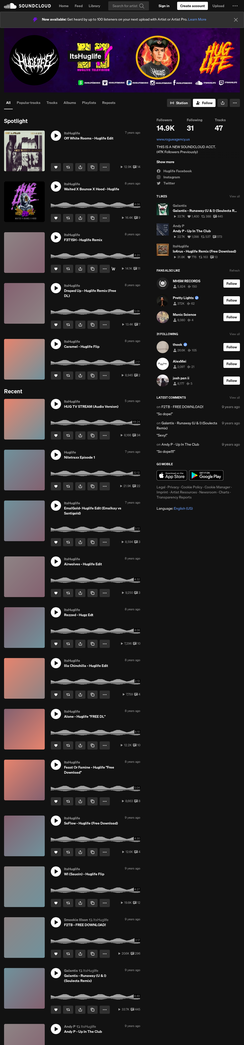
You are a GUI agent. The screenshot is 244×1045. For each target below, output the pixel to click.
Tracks (52, 102)
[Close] (236, 20)
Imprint (162, 492)
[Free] (113, 269)
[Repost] (68, 167)
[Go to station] (179, 103)
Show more (165, 161)
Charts (224, 492)
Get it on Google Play (206, 475)
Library (94, 6)
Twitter (166, 183)
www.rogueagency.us (173, 139)
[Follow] (204, 103)
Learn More (197, 19)
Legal (161, 487)
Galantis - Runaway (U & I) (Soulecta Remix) (187, 425)
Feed (79, 6)
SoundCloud (27, 6)
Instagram (168, 177)
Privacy (173, 487)
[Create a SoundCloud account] (192, 6)
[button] (235, 6)
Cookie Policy (191, 487)
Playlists (89, 102)
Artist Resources (183, 492)
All (8, 102)
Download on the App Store (172, 475)
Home (64, 6)
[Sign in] (164, 6)
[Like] (56, 167)
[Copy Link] (92, 167)
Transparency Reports (174, 497)
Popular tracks (28, 102)
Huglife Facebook (174, 171)
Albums (70, 102)
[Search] (128, 5)
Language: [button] (175, 508)
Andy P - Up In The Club (180, 444)
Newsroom (208, 492)
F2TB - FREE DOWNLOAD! (182, 407)
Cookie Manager (217, 487)
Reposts (108, 102)
